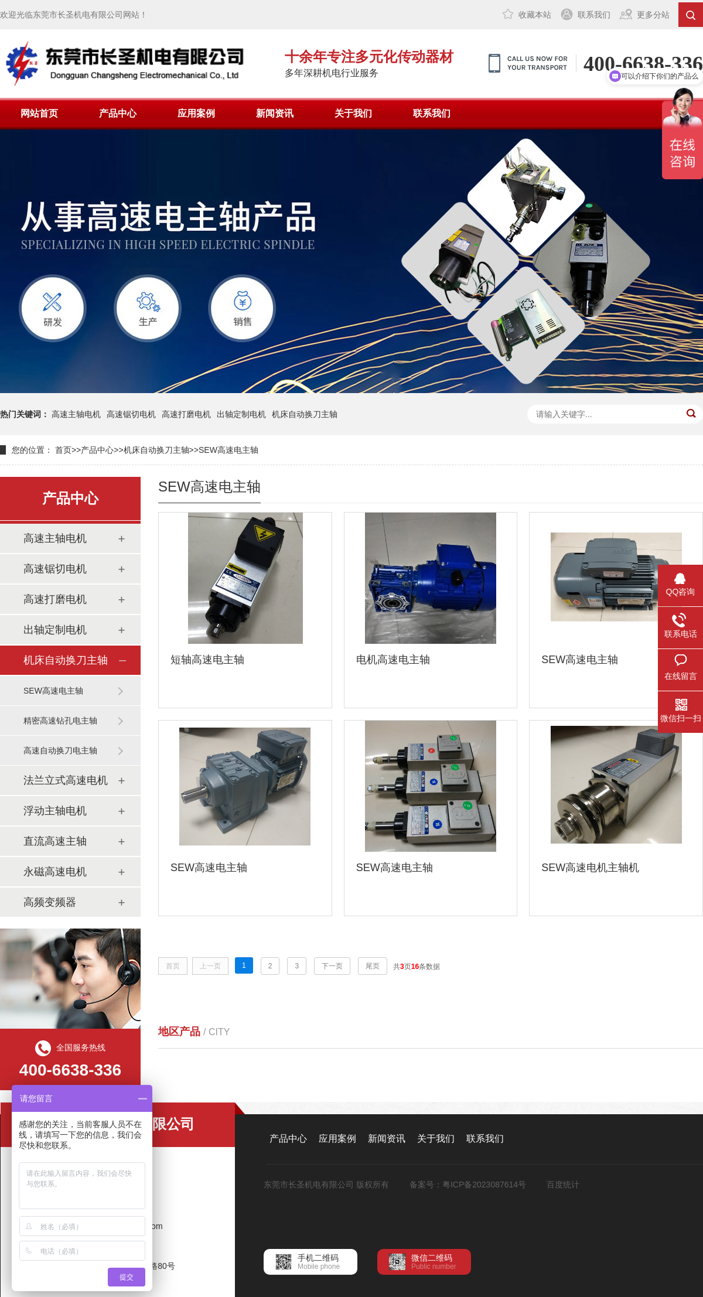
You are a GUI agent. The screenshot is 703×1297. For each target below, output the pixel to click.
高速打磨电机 (186, 414)
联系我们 (594, 14)
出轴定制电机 (241, 414)
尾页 (373, 966)
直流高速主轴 (55, 841)
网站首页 (39, 113)
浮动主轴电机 (55, 811)
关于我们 (353, 113)
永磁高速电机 (55, 872)
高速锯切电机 (131, 414)
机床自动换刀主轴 (304, 414)
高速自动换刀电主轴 (60, 750)
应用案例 (196, 113)
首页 (63, 450)
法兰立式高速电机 (65, 780)
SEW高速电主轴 (228, 450)
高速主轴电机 (76, 414)
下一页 (332, 966)
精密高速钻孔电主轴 (60, 720)
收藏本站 (534, 14)
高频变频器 (49, 902)
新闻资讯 (275, 113)
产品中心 (117, 113)
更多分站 (653, 14)
